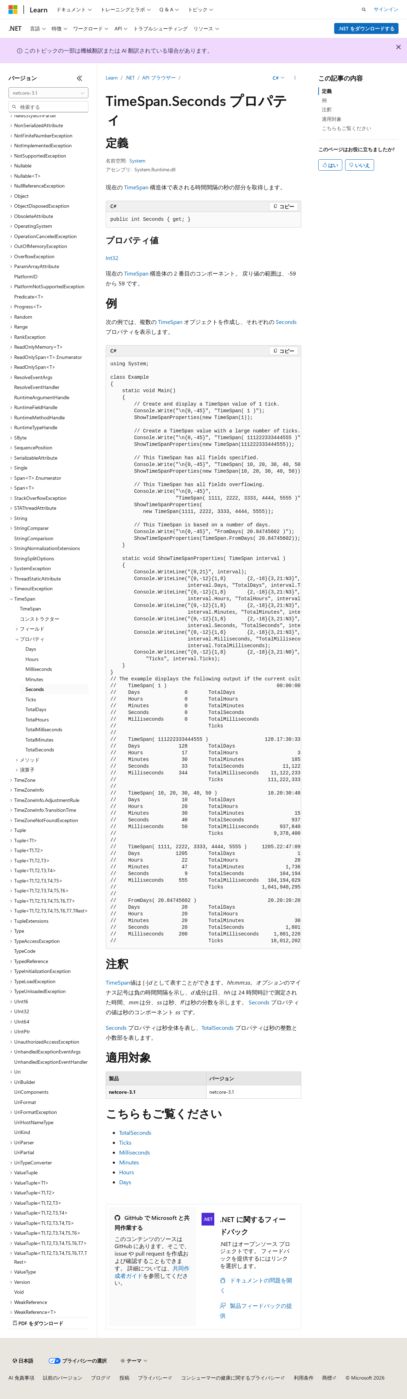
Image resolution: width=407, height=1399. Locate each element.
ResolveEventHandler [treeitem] (36, 387)
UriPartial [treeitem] (24, 1152)
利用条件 (304, 1377)
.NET (130, 77)
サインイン (386, 9)
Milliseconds (134, 1152)
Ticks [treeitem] (30, 699)
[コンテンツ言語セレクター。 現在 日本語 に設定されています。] (22, 1360)
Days (125, 1182)
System (137, 160)
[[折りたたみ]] (79, 78)
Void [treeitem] (19, 1291)
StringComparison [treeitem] (33, 538)
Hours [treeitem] (32, 659)
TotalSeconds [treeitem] (39, 749)
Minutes (129, 1162)
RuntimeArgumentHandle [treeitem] (41, 397)
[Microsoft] (13, 9)
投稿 (124, 1377)
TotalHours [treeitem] (37, 719)
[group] (203, 652)
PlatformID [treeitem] (25, 276)
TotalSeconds (218, 1027)
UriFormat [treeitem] (25, 1102)
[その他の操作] (295, 78)
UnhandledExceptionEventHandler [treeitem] (51, 1061)
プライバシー (153, 1377)
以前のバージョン (62, 1377)
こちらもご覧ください (346, 128)
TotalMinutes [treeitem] (39, 739)
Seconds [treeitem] (34, 689)
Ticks (125, 1142)
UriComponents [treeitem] (31, 1091)
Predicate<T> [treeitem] (29, 296)
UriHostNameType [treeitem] (33, 1122)
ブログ (98, 1377)
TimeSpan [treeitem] (30, 608)
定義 (327, 91)
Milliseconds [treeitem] (38, 669)
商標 (327, 1377)
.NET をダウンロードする (366, 28)
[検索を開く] (364, 9)
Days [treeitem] (30, 648)
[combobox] (48, 93)
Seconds (286, 321)
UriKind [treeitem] (22, 1132)
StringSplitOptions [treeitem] (34, 558)
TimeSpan (136, 187)
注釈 (327, 109)
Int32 (112, 257)
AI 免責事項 (21, 1377)
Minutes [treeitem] (34, 679)
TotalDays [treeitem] (35, 709)
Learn (112, 77)
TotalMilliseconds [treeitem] (43, 729)
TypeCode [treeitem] (24, 951)
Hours (126, 1172)
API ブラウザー (159, 77)
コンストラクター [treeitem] (39, 618)
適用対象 (332, 119)
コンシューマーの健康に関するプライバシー (230, 1377)
